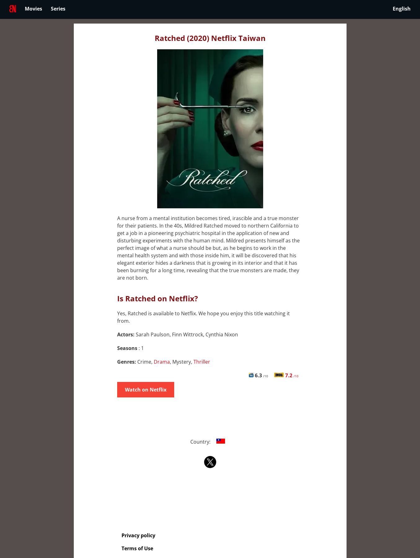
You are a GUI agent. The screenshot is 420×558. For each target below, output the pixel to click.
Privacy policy (138, 535)
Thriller (201, 361)
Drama (162, 361)
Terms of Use (137, 548)
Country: (210, 441)
